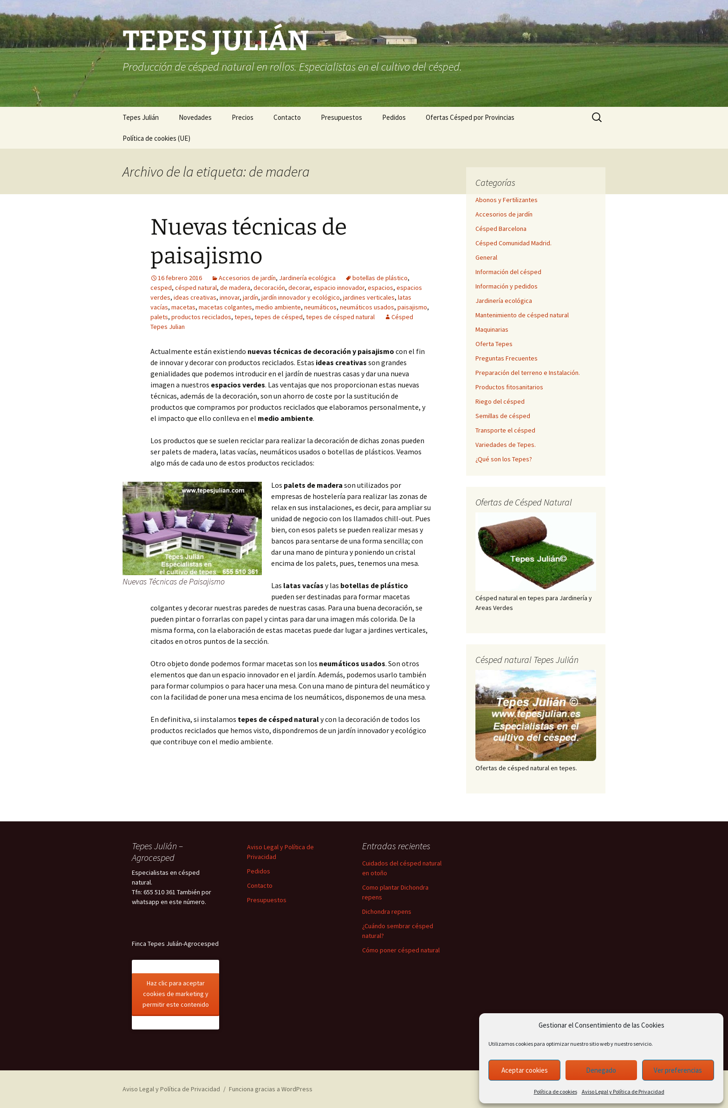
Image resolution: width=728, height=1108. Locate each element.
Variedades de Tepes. (505, 444)
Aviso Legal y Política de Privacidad (623, 1091)
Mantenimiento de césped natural (522, 315)
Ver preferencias (678, 1070)
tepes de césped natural (340, 317)
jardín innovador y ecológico (300, 297)
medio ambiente (278, 307)
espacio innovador (338, 287)
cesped (161, 287)
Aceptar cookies (524, 1070)
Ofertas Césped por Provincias (470, 117)
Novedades (195, 117)
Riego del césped (500, 401)
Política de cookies (555, 1091)
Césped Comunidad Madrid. (513, 243)
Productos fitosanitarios (509, 387)
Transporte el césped (505, 430)
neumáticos (320, 307)
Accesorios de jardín (247, 278)
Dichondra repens (386, 911)
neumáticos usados (367, 307)
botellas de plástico (380, 278)
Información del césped (508, 272)
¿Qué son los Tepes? (503, 459)
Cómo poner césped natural (401, 950)
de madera (235, 287)
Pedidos (394, 117)
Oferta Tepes (494, 344)
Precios (243, 117)
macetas (183, 307)
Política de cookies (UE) (156, 138)
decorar (299, 287)
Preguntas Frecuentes (506, 358)
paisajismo (412, 307)
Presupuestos (341, 117)
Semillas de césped (502, 416)
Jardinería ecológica (307, 278)
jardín (250, 297)
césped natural (196, 287)
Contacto (287, 117)
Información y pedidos (506, 286)
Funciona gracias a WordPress (270, 1089)
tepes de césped (278, 317)
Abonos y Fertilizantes (506, 200)
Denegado (601, 1070)
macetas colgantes (225, 307)
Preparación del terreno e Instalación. (527, 372)
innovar (230, 297)
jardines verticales (369, 297)
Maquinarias (491, 329)
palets (159, 317)
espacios (380, 287)
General (486, 257)
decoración (269, 287)
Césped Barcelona (500, 228)
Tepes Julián (141, 117)
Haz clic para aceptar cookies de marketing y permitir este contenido (176, 994)
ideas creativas (195, 297)
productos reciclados (201, 317)
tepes (242, 317)
